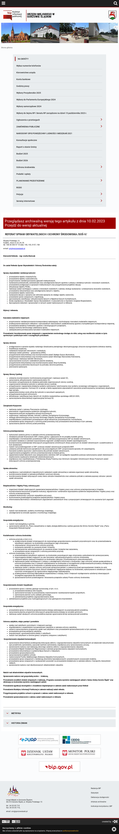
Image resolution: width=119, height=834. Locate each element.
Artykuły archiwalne (98, 802)
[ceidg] (80, 739)
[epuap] (38, 740)
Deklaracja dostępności (100, 797)
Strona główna (6, 48)
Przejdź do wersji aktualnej (26, 225)
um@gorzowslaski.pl (17, 249)
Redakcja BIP (96, 788)
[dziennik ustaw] (38, 753)
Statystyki (94, 793)
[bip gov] (59, 766)
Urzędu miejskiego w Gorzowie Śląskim (41, 15)
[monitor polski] (80, 753)
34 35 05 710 (14, 806)
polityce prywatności (71, 831)
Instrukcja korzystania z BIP (101, 806)
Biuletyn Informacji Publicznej (14, 15)
